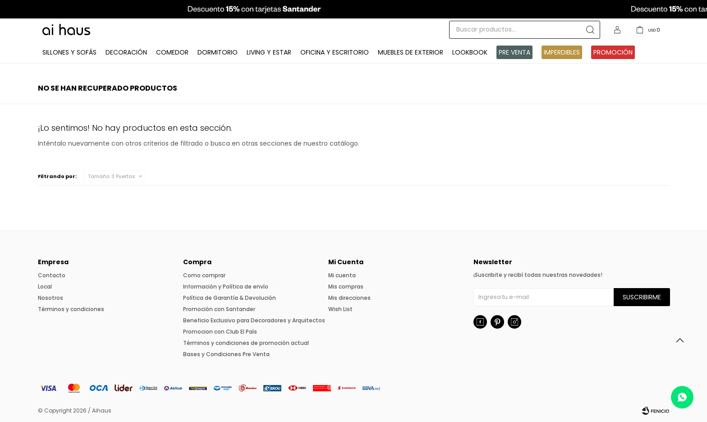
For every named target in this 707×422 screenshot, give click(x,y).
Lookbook (469, 52)
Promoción (613, 52)
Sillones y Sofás (69, 52)
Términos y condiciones (71, 309)
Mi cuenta (342, 275)
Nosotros (50, 298)
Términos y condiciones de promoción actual (246, 343)
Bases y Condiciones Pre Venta (226, 354)
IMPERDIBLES (562, 52)
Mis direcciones (349, 298)
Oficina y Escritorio (334, 52)
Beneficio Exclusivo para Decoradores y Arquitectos (254, 320)
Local (45, 286)
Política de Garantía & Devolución (229, 298)
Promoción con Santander (219, 309)
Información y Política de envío (225, 286)
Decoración (126, 52)
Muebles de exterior (410, 52)
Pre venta (514, 52)
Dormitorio (217, 52)
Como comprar (204, 275)
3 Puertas (111, 176)
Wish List (340, 309)
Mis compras (345, 286)
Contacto (51, 275)
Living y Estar (269, 52)
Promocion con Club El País (220, 331)
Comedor (172, 52)
